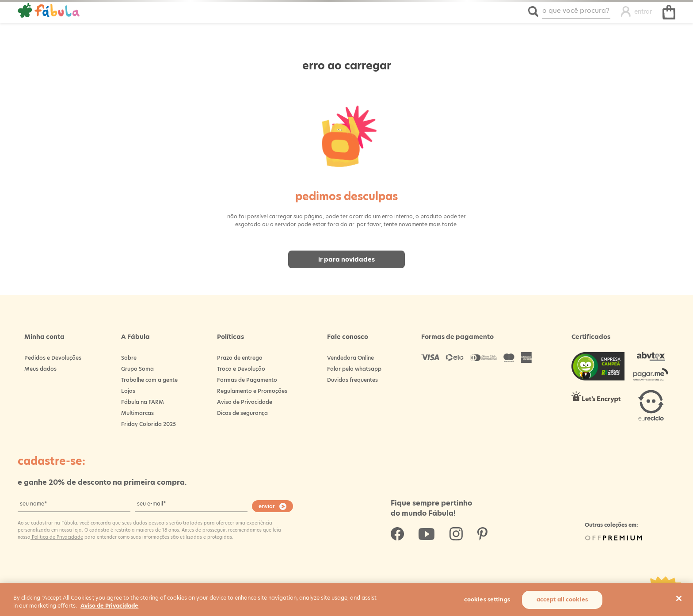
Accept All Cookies (562, 599)
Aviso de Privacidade (244, 402)
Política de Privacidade (56, 537)
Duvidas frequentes (352, 380)
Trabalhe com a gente (149, 380)
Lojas (128, 391)
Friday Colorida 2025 (148, 424)
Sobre (129, 357)
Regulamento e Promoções (252, 391)
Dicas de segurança (242, 413)
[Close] (679, 598)
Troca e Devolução (241, 369)
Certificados (590, 336)
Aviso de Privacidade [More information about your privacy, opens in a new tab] (109, 605)
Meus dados (40, 369)
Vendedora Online (350, 357)
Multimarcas (137, 413)
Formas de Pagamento (247, 380)
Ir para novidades (346, 259)
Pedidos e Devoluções (52, 357)
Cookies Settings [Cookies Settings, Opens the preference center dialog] (487, 599)
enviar (267, 506)
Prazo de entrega (240, 357)
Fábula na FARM (142, 402)
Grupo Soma (137, 369)
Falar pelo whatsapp (354, 369)
